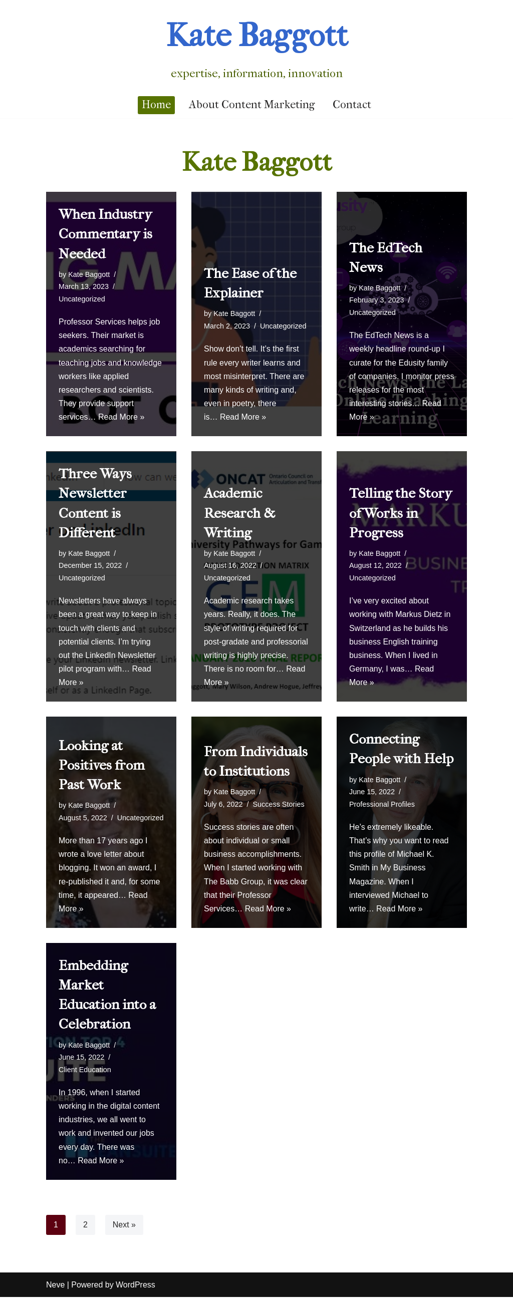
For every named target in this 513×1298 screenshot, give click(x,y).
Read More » (121, 417)
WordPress (135, 1285)
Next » (124, 1225)
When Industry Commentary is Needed (105, 233)
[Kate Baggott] (257, 46)
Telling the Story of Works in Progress (400, 513)
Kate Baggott (89, 274)
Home (156, 104)
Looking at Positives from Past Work (102, 765)
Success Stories (279, 805)
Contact (352, 104)
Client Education (85, 1070)
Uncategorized (82, 299)
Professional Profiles (382, 805)
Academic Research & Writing (239, 513)
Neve (55, 1285)
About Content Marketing (252, 104)
